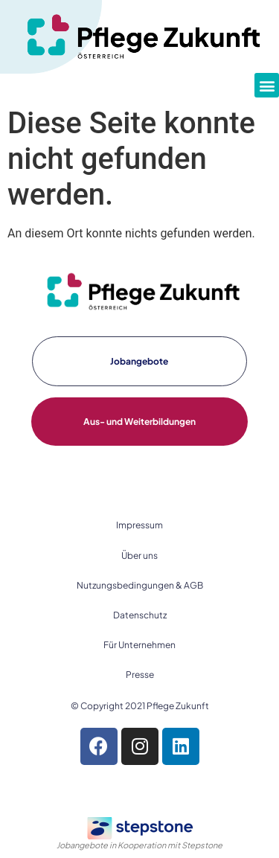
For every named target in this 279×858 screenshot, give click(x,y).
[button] (266, 85)
